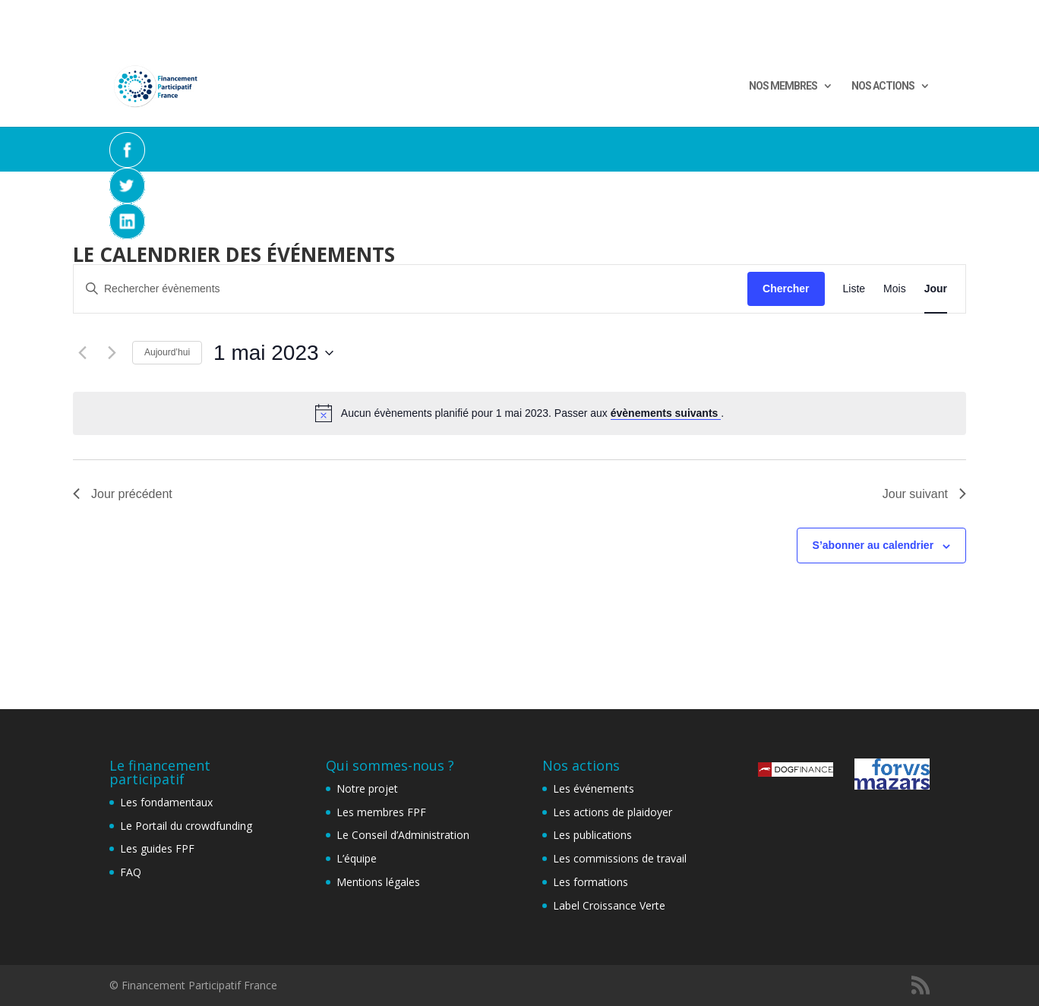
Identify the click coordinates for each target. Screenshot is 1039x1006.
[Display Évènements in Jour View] (935, 289)
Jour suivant (924, 493)
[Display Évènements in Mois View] (894, 289)
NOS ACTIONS (882, 86)
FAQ (130, 872)
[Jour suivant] (112, 353)
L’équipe (356, 858)
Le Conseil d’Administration (402, 835)
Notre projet (367, 788)
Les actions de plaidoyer (612, 812)
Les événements (593, 788)
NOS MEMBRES (783, 86)
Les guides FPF (157, 848)
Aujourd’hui (167, 352)
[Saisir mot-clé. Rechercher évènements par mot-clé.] (410, 289)
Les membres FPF (381, 812)
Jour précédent (122, 493)
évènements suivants (666, 413)
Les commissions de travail (620, 858)
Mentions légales (378, 882)
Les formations (590, 882)
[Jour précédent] (82, 353)
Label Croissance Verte (609, 905)
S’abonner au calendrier (873, 545)
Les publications (592, 835)
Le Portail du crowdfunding (186, 825)
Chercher (786, 288)
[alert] (519, 413)
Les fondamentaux (166, 802)
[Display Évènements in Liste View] (854, 289)
